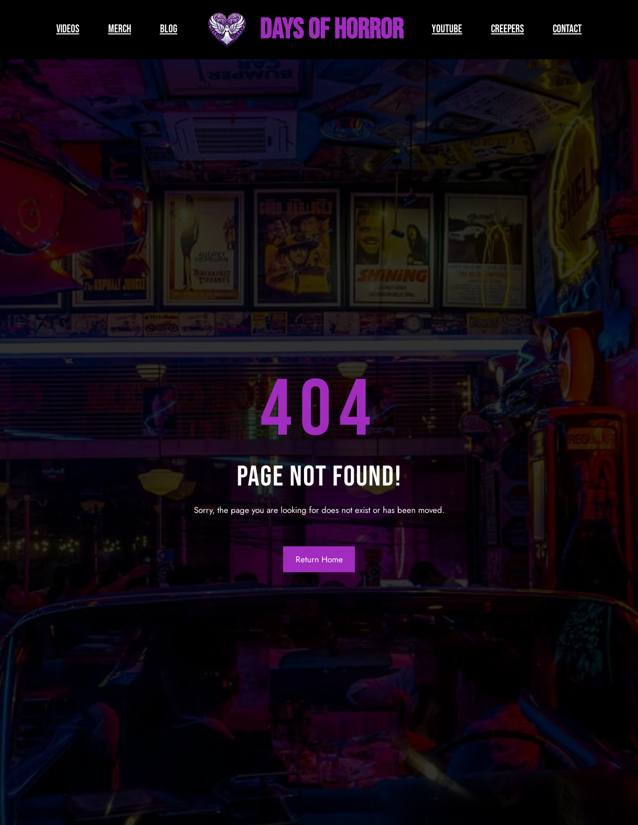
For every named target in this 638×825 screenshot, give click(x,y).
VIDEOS (67, 29)
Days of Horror (331, 29)
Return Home (319, 559)
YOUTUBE (447, 29)
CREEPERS (507, 29)
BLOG (168, 29)
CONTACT (567, 29)
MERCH (119, 29)
